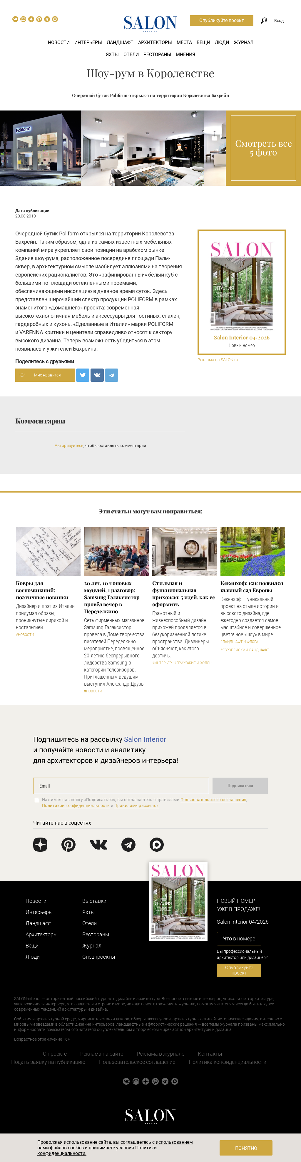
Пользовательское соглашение (137, 1062)
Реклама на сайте (101, 1054)
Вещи (203, 42)
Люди (222, 42)
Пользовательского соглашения (213, 799)
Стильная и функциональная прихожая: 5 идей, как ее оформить (183, 594)
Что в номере (239, 938)
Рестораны (157, 54)
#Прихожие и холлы (193, 663)
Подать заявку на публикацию (48, 1062)
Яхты (112, 54)
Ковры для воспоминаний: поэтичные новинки (42, 590)
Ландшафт (120, 42)
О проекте (55, 1054)
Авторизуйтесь (69, 445)
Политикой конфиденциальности (76, 805)
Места (184, 42)
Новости (59, 42)
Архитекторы (155, 42)
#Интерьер (162, 663)
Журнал (243, 42)
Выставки (94, 901)
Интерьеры (88, 42)
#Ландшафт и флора (239, 642)
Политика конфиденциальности (227, 1062)
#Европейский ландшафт (244, 650)
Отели (131, 54)
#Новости (25, 635)
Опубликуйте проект (221, 20)
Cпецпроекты (98, 957)
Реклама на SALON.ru (218, 360)
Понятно (246, 1148)
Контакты (210, 1054)
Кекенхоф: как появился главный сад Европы (251, 587)
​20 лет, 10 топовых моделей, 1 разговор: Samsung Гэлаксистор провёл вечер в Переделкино (112, 597)
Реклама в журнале (160, 1054)
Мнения (185, 54)
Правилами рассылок (136, 805)
